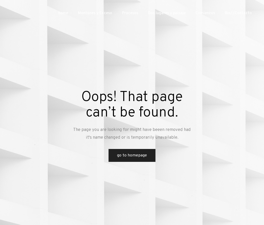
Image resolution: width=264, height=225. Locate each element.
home (63, 13)
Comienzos (205, 13)
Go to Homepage (132, 155)
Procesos (130, 13)
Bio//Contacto (238, 13)
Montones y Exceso (95, 13)
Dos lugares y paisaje (167, 13)
